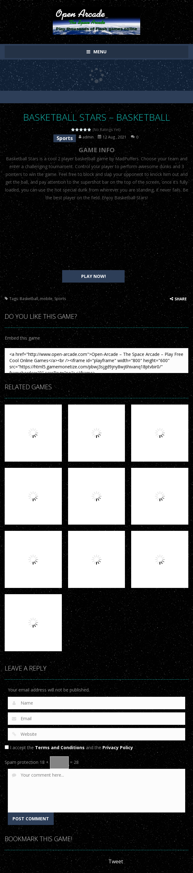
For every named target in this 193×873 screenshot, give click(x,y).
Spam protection (21, 762)
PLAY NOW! (93, 276)
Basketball (29, 298)
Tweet (115, 861)
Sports (65, 138)
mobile (46, 298)
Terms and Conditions (60, 747)
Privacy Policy (117, 747)
